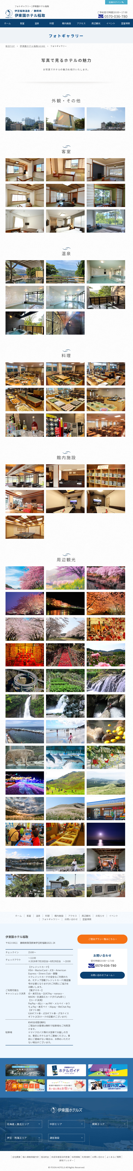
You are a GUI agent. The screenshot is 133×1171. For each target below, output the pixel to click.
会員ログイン (115, 2)
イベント (110, 23)
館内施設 (66, 23)
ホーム (7, 23)
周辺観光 (96, 23)
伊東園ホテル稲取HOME (32, 46)
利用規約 (86, 1156)
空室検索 (125, 23)
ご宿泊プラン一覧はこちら (101, 939)
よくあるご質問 (114, 1156)
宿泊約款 (45, 1156)
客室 (22, 23)
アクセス (81, 23)
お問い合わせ (71, 919)
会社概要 (16, 1156)
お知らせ (99, 915)
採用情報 (76, 1156)
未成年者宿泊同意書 (60, 1156)
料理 (51, 23)
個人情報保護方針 (31, 1156)
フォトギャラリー (51, 919)
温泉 (37, 23)
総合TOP (10, 46)
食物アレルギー (66, 1160)
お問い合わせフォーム (102, 975)
